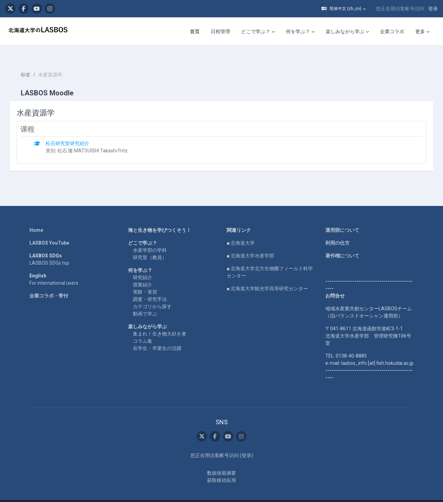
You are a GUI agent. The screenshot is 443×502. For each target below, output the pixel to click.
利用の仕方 (337, 230)
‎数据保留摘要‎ (221, 461)
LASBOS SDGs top (49, 250)
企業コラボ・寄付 (48, 283)
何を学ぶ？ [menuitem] (298, 31)
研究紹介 (142, 265)
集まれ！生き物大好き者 (159, 321)
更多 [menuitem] (420, 31)
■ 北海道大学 (241, 230)
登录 (433, 8)
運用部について (342, 217)
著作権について (342, 243)
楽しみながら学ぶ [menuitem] (345, 31)
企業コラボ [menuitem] (392, 31)
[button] (343, 8)
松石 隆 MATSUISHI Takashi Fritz (102, 138)
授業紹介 (142, 272)
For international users (53, 270)
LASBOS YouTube (49, 230)
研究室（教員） (150, 245)
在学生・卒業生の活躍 (157, 336)
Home (36, 217)
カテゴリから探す (152, 294)
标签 (35, 62)
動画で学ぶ (145, 301)
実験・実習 (145, 279)
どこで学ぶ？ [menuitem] (255, 31)
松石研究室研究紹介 (77, 131)
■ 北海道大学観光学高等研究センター (267, 276)
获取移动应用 (221, 468)
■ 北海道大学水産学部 (250, 243)
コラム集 (142, 328)
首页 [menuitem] (195, 31)
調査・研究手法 (150, 287)
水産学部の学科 (150, 237)
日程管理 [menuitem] (220, 31)
